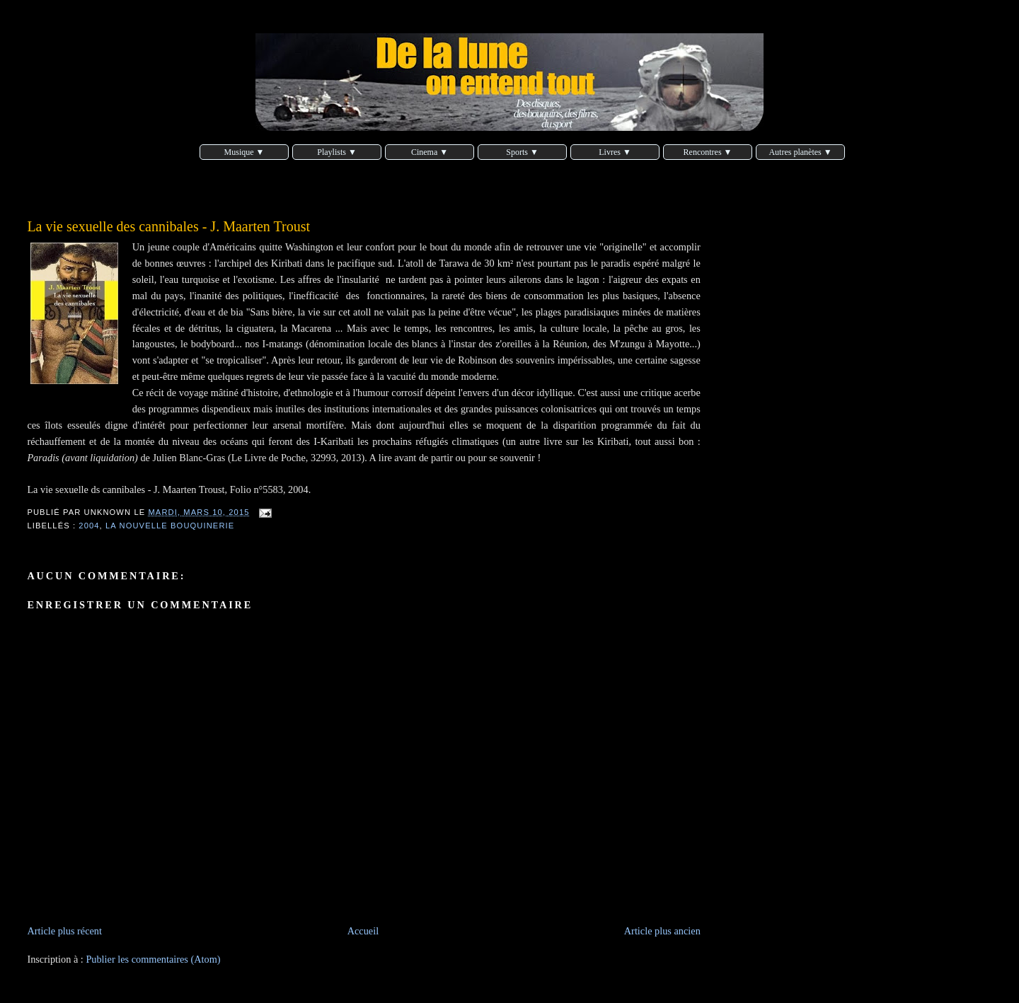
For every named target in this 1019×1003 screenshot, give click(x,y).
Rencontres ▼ (708, 152)
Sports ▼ (522, 152)
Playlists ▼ (337, 152)
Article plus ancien (662, 931)
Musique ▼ (244, 152)
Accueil (363, 931)
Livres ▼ (615, 152)
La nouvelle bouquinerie (169, 525)
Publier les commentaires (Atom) (153, 959)
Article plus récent (64, 931)
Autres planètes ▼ (799, 152)
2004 (89, 525)
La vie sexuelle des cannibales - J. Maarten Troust (168, 226)
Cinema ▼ (429, 152)
